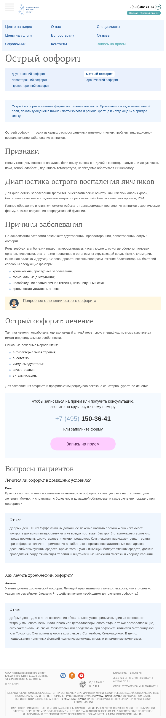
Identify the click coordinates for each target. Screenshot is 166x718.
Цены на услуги (18, 35)
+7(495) (141, 6)
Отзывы (103, 35)
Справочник (15, 44)
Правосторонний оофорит (30, 85)
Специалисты (108, 27)
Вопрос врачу (62, 35)
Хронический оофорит (102, 80)
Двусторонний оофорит (28, 74)
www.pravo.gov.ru (109, 696)
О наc (56, 27)
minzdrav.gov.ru (75, 699)
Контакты (59, 44)
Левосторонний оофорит (29, 80)
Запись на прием (83, 444)
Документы (136, 672)
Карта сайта (119, 672)
